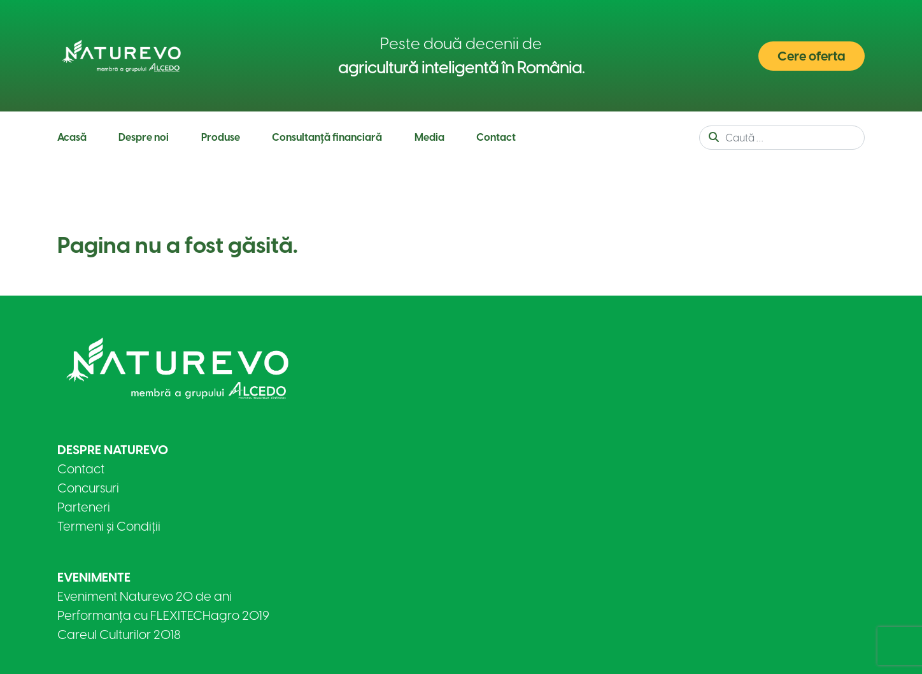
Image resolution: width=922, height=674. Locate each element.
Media (429, 137)
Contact (496, 137)
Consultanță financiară (327, 137)
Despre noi (143, 137)
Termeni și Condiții (108, 526)
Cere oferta (811, 56)
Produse (220, 137)
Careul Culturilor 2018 (119, 634)
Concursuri (88, 488)
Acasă (72, 137)
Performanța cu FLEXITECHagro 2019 (163, 615)
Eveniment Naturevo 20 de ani (144, 596)
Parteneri (83, 507)
